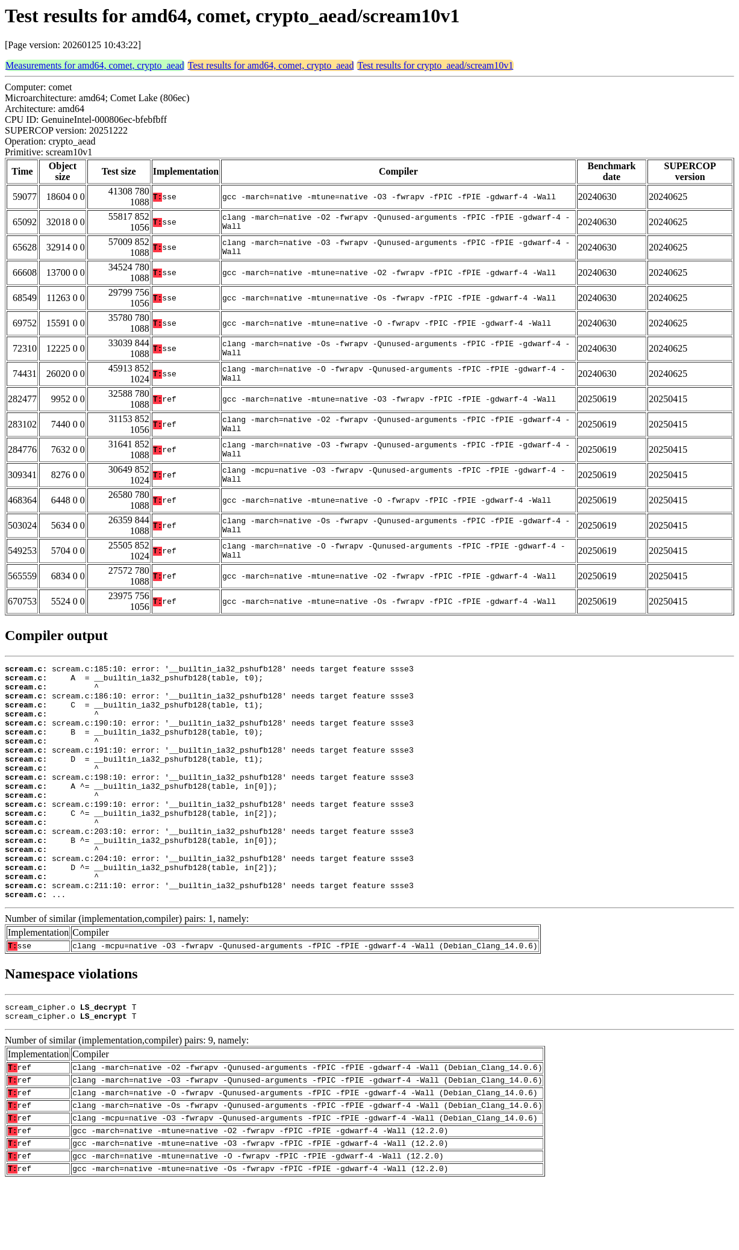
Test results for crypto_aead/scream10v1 (435, 65)
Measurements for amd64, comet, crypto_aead (94, 65)
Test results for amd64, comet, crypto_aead (271, 65)
